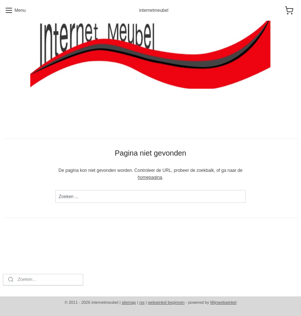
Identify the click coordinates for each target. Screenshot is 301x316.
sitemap (129, 302)
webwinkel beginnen (166, 302)
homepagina (150, 177)
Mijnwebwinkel (223, 302)
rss (142, 302)
